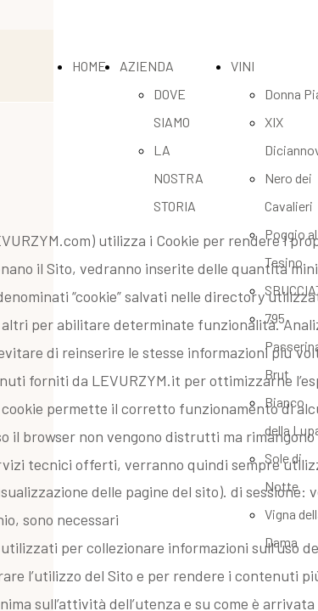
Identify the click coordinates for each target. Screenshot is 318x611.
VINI (242, 66)
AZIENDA (147, 66)
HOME (89, 66)
